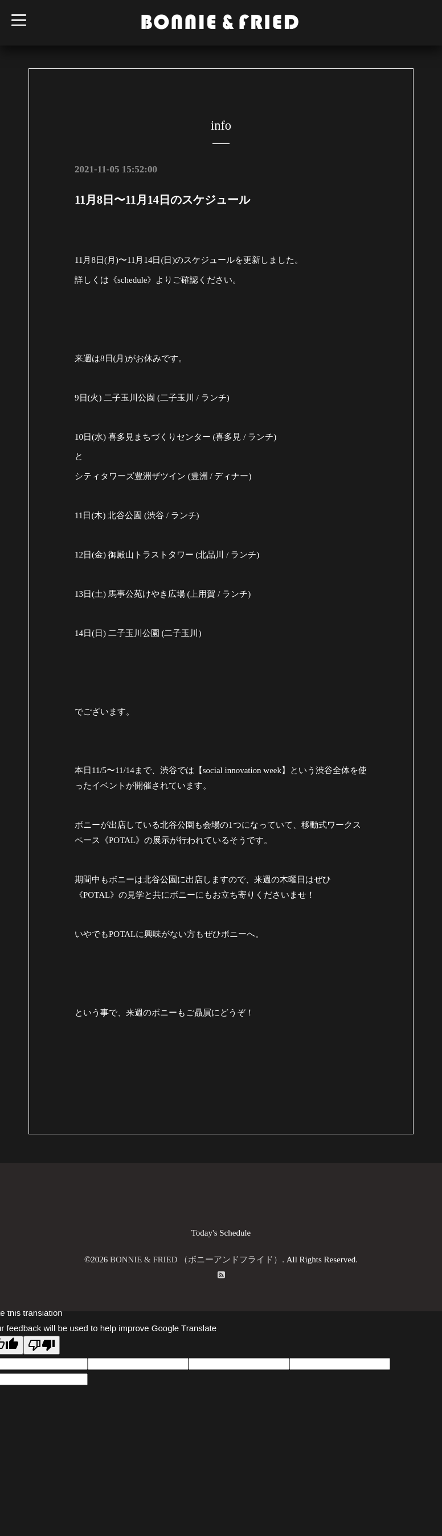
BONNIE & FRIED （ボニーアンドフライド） (196, 1259)
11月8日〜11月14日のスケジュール (162, 199)
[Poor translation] (41, 1345)
